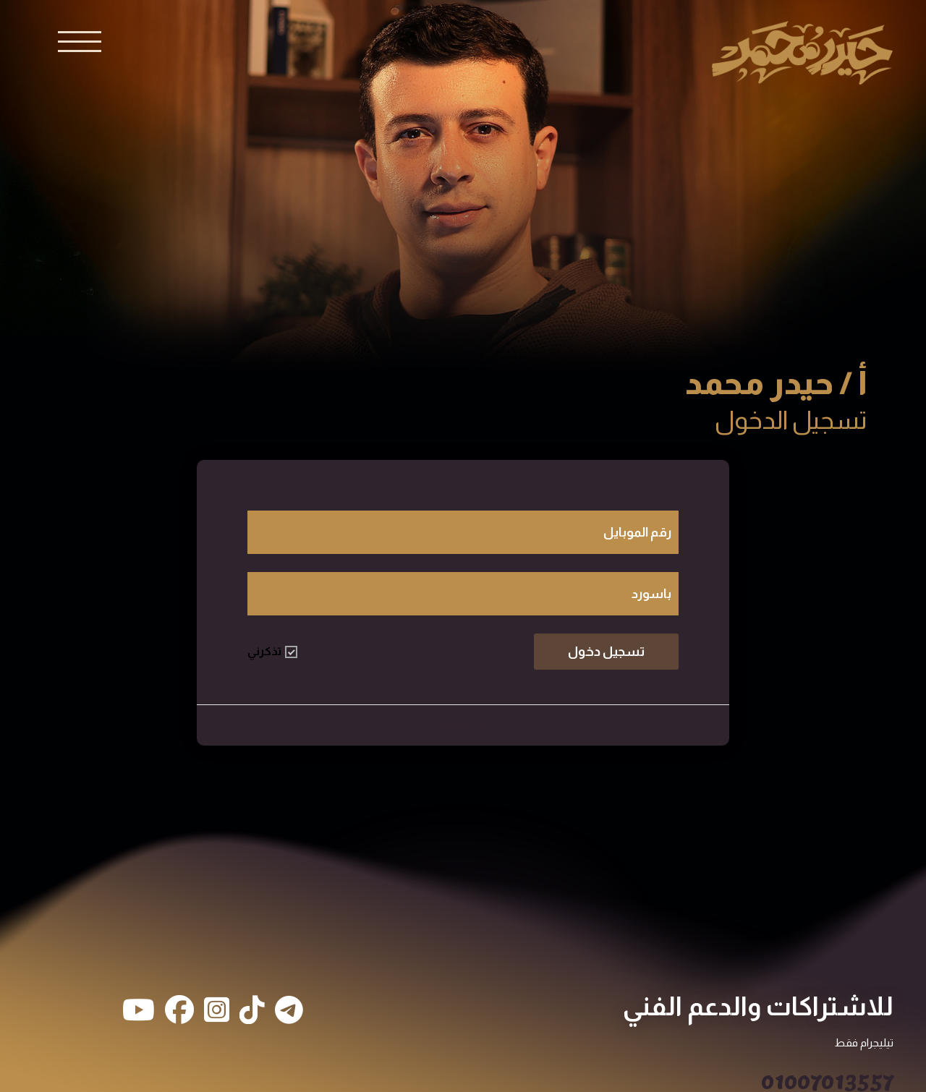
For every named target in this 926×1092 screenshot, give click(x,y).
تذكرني (272, 651)
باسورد (651, 593)
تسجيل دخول (606, 651)
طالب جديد (463, 723)
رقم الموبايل (637, 532)
